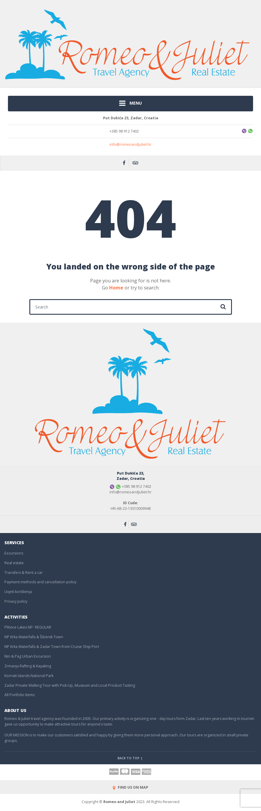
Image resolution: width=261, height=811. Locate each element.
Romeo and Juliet (119, 801)
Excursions (13, 553)
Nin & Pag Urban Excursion (27, 656)
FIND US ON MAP (130, 787)
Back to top (130, 758)
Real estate (14, 562)
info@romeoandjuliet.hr (130, 144)
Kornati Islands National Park (28, 675)
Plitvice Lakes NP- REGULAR (27, 627)
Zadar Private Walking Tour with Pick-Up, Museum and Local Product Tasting (69, 685)
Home (116, 287)
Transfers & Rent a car (23, 572)
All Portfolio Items (19, 694)
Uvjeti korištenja (18, 591)
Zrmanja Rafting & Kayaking (27, 665)
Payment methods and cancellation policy (40, 581)
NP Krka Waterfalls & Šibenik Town (33, 636)
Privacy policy (15, 601)
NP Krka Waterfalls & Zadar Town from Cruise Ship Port (51, 646)
